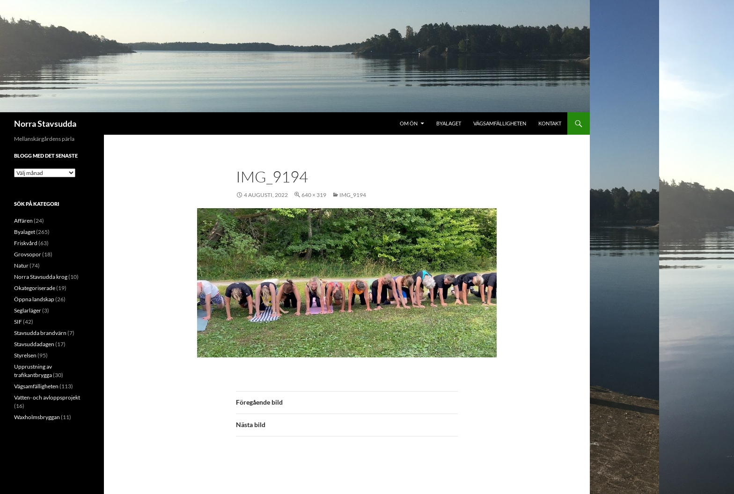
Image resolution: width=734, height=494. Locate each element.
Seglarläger (27, 310)
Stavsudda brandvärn (40, 332)
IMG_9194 (352, 194)
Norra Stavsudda (45, 123)
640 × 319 (313, 194)
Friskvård (25, 243)
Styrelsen (25, 355)
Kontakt (549, 123)
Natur (21, 265)
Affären (23, 220)
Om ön (409, 123)
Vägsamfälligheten (499, 123)
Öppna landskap (34, 299)
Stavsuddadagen (34, 344)
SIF (18, 321)
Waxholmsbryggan (37, 417)
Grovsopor (27, 254)
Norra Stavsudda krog (40, 276)
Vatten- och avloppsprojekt (47, 397)
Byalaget (448, 123)
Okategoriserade (34, 287)
